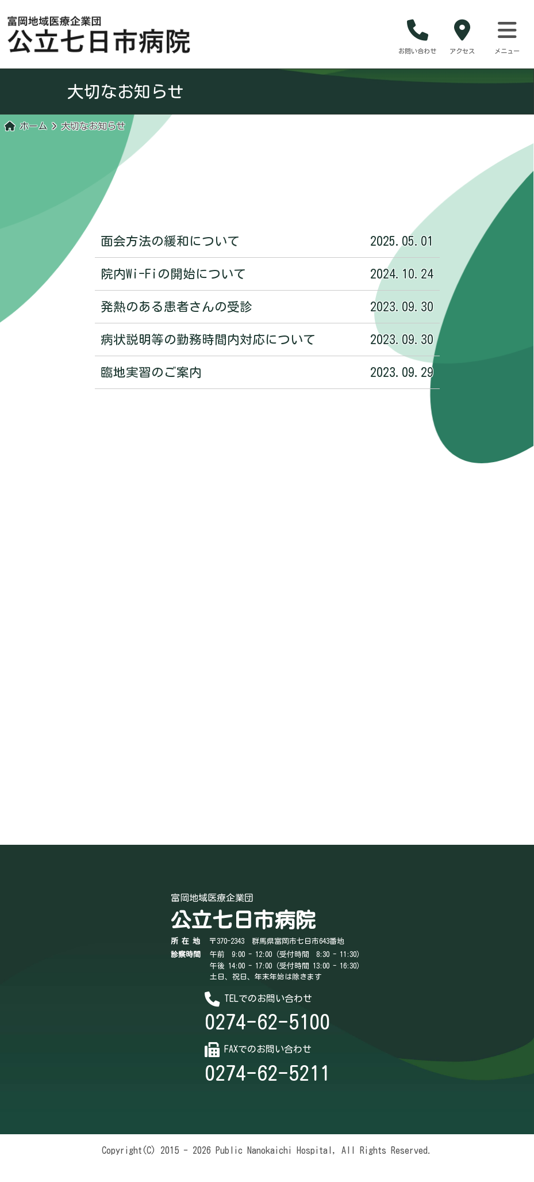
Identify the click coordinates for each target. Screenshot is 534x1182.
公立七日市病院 (243, 935)
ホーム (26, 135)
